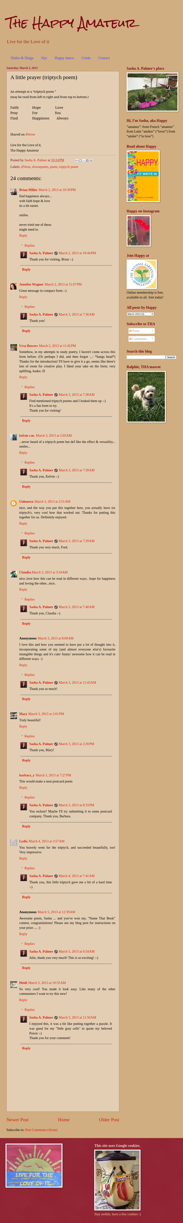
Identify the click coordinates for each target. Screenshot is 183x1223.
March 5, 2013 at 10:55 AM (47, 983)
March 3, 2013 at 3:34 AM (50, 572)
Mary (23, 714)
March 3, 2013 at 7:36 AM (77, 314)
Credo (86, 58)
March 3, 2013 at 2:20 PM (76, 744)
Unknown (26, 501)
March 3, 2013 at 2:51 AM (52, 501)
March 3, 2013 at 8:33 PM (76, 805)
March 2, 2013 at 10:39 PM (57, 190)
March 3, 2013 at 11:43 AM (77, 682)
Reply (23, 235)
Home (64, 1119)
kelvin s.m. (27, 435)
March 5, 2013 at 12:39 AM (56, 912)
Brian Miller (28, 190)
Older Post (109, 1119)
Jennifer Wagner (31, 284)
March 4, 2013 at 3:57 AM (47, 841)
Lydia (23, 841)
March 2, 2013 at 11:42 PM (57, 346)
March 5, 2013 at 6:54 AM (77, 951)
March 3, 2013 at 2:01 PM (46, 714)
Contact (104, 58)
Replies (29, 245)
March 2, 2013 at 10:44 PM (77, 253)
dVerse (30, 134)
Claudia (25, 572)
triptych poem (68, 167)
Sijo (44, 58)
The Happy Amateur (71, 23)
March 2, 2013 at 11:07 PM (63, 284)
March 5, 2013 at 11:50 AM (77, 1017)
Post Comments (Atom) (41, 1130)
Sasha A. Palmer (41, 253)
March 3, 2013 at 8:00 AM (56, 638)
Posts (134, 331)
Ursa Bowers (28, 346)
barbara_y (27, 775)
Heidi (23, 983)
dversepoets (40, 167)
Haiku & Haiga (22, 58)
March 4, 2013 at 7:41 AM (77, 876)
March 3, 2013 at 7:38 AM (77, 394)
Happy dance (64, 58)
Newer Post (17, 1119)
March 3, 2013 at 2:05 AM (54, 435)
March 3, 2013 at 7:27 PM (53, 775)
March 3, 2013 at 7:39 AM (77, 470)
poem (53, 167)
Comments (138, 339)
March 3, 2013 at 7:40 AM (77, 607)
